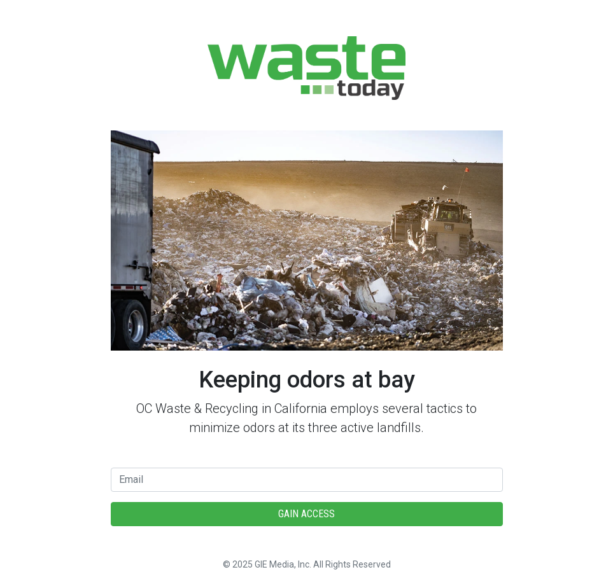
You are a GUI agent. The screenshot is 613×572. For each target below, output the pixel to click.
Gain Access (306, 514)
